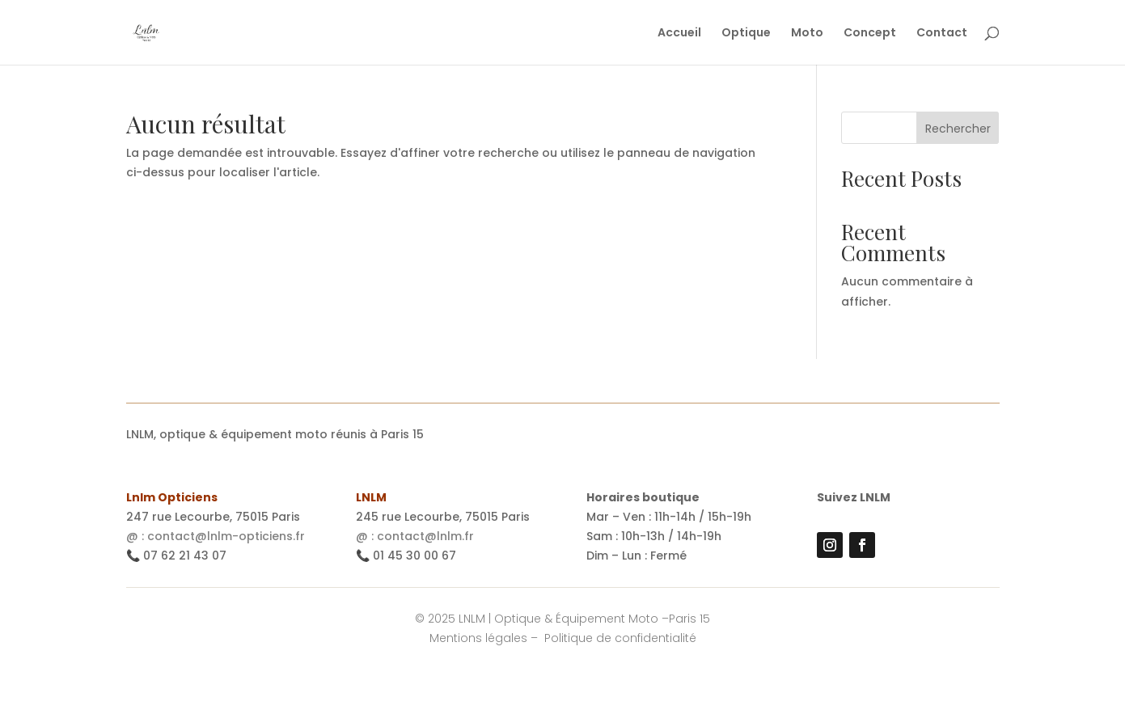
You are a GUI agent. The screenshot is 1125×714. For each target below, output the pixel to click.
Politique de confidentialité (620, 638)
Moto (807, 33)
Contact (941, 33)
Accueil (679, 33)
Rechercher (958, 128)
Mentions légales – (485, 638)
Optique (746, 33)
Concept (870, 33)
